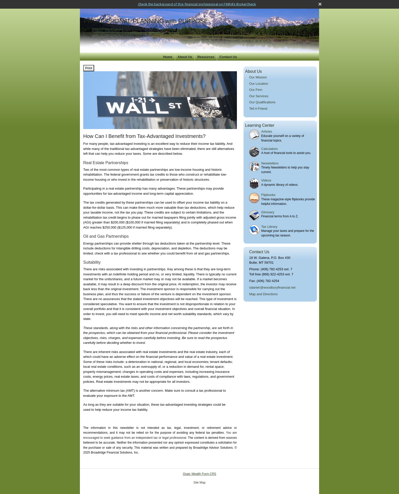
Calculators (269, 149)
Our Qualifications (262, 102)
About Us (185, 57)
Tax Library (269, 227)
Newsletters (270, 163)
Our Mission (258, 77)
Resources (205, 57)
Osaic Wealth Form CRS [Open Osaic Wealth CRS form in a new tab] (199, 474)
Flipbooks (268, 195)
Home (167, 57)
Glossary (267, 212)
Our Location (258, 84)
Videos (266, 180)
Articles (266, 131)
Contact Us (228, 57)
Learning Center (259, 125)
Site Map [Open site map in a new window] (199, 482)
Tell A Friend (258, 108)
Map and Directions (263, 294)
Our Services (258, 96)
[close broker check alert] (320, 4)
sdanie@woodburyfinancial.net (272, 287)
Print (88, 68)
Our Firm (255, 90)
